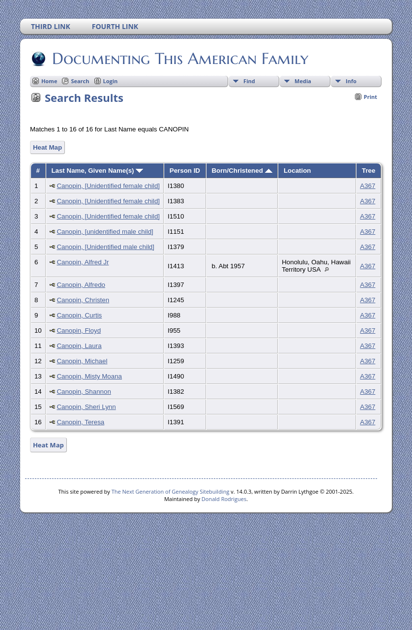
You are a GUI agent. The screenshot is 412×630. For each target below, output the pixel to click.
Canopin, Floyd (79, 330)
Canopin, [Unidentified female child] (108, 185)
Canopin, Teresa (80, 422)
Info (351, 81)
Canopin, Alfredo (81, 284)
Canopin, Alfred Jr (83, 262)
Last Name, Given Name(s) (97, 170)
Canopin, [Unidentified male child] (105, 247)
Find (249, 81)
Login (110, 81)
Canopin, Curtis (79, 315)
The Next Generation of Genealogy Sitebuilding (171, 491)
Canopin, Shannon (84, 391)
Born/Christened (241, 170)
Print (370, 96)
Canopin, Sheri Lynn (86, 406)
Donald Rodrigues (224, 499)
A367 (367, 185)
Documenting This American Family (179, 58)
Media (302, 81)
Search (80, 81)
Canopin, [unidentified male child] (105, 231)
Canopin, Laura (79, 345)
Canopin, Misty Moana (89, 376)
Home (49, 81)
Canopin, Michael (82, 361)
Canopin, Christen (83, 300)
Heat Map (47, 147)
